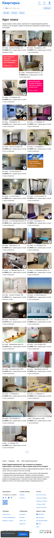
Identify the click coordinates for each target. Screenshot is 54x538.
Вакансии (22, 523)
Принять (23, 534)
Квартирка (12, 3)
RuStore (11, 497)
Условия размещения (9, 517)
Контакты (22, 498)
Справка (21, 494)
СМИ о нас (22, 520)
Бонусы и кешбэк (41, 507)
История (21, 517)
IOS (3, 497)
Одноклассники (42, 520)
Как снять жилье (41, 494)
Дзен (39, 523)
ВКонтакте (41, 514)
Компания (22, 514)
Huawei (8, 497)
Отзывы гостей (40, 504)
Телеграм (41, 517)
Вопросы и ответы (41, 501)
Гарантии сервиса (41, 498)
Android (6, 497)
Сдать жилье (6, 514)
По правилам (6, 534)
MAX (37, 527)
